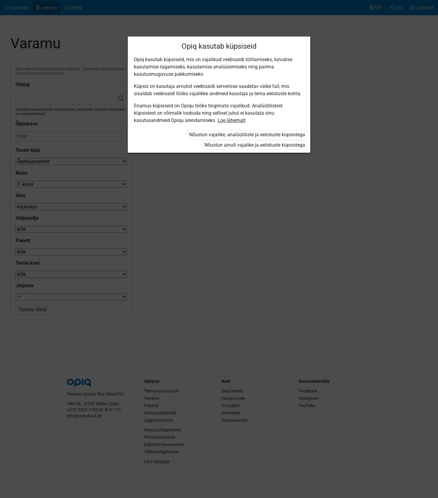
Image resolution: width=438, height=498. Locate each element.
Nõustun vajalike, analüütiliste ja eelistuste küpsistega (247, 135)
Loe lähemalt (231, 120)
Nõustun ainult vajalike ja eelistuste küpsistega (254, 145)
